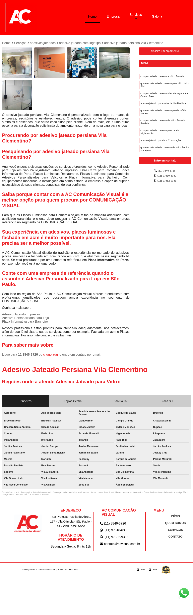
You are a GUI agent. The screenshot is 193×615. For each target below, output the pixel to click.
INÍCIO (176, 517)
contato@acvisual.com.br (120, 545)
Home (92, 16)
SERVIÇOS (175, 530)
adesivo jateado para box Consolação (160, 149)
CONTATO (175, 537)
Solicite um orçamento (165, 52)
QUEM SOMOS (175, 524)
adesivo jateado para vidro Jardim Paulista (163, 107)
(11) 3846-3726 (165, 172)
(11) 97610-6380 (165, 177)
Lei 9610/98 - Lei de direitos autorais (32, 496)
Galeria (157, 16)
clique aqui (51, 355)
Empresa (113, 16)
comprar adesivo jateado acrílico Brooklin (162, 77)
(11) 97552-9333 (165, 183)
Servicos (136, 14)
